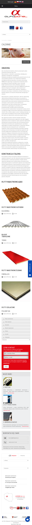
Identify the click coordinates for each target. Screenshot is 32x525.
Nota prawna (14, 521)
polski (18, 2)
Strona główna (4, 40)
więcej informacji (6, 213)
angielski (23, 2)
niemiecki (15, 2)
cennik (14, 213)
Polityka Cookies (22, 521)
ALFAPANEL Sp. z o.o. (20, 496)
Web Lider (18, 524)
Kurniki (6, 334)
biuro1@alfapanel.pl (14, 438)
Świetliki (7, 325)
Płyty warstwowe (9, 318)
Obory (6, 331)
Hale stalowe (8, 321)
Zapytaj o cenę (26, 62)
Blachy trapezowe (9, 328)
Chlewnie (7, 337)
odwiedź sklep (10, 393)
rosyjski (20, 2)
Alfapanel (14, 455)
